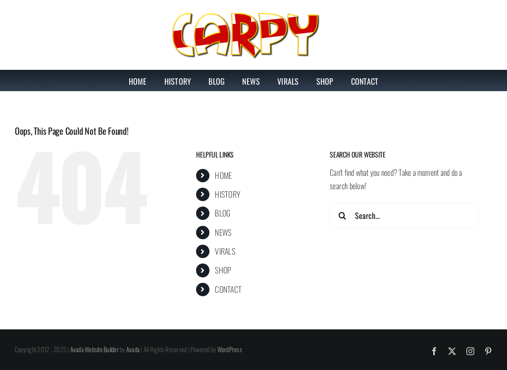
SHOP (223, 270)
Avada (133, 349)
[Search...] (404, 215)
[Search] (342, 215)
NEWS (223, 232)
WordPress (229, 349)
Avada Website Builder (94, 349)
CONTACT (228, 289)
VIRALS (225, 251)
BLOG (222, 213)
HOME (223, 175)
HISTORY (227, 194)
